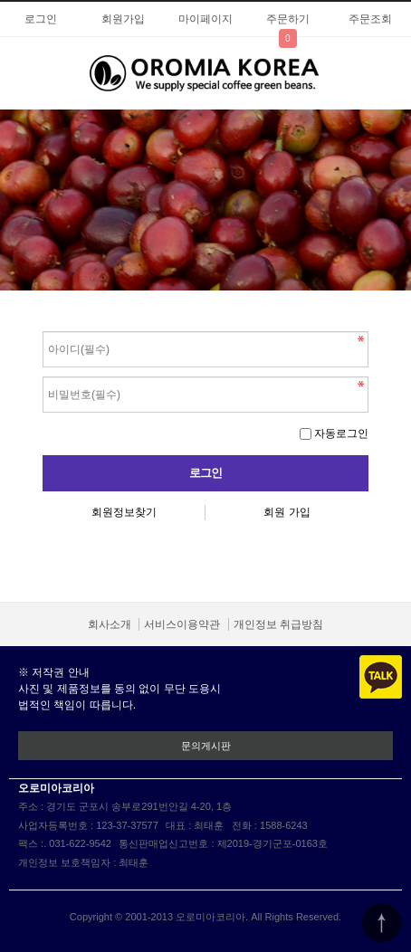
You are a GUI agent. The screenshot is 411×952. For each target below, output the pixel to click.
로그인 (40, 19)
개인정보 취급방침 (278, 624)
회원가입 (123, 19)
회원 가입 (286, 512)
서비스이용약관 (182, 624)
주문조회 (370, 19)
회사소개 (109, 624)
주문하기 (288, 19)
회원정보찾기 (124, 512)
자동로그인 (341, 433)
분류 (22, 71)
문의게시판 (206, 745)
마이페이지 (205, 19)
